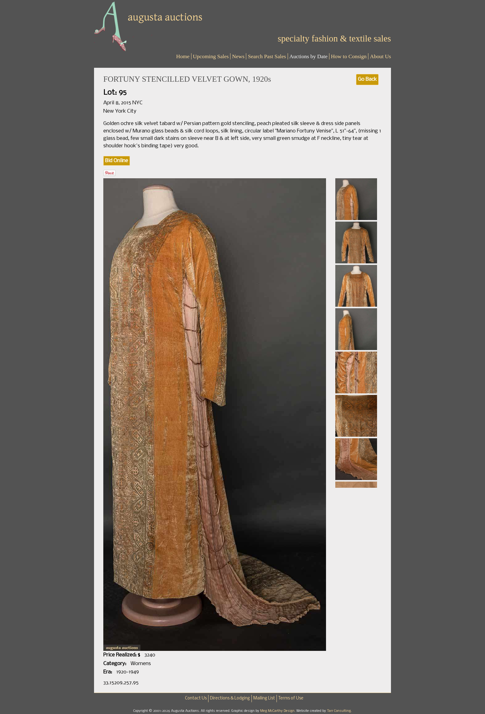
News (238, 56)
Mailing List (264, 698)
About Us (380, 56)
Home (183, 56)
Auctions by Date (309, 56)
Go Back (367, 79)
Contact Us (196, 698)
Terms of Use (290, 698)
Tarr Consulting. (339, 711)
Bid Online (116, 161)
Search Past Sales (267, 56)
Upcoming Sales (211, 56)
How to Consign (349, 56)
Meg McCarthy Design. (278, 711)
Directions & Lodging (230, 698)
